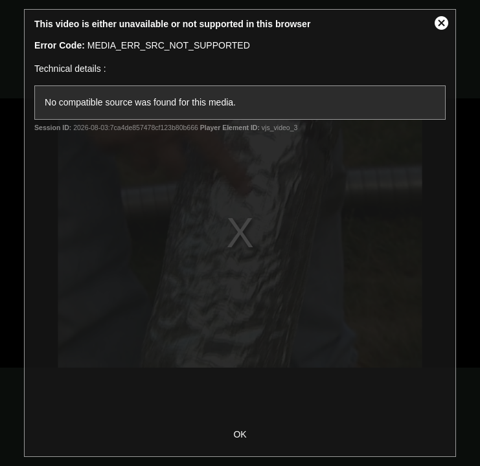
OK (239, 434)
